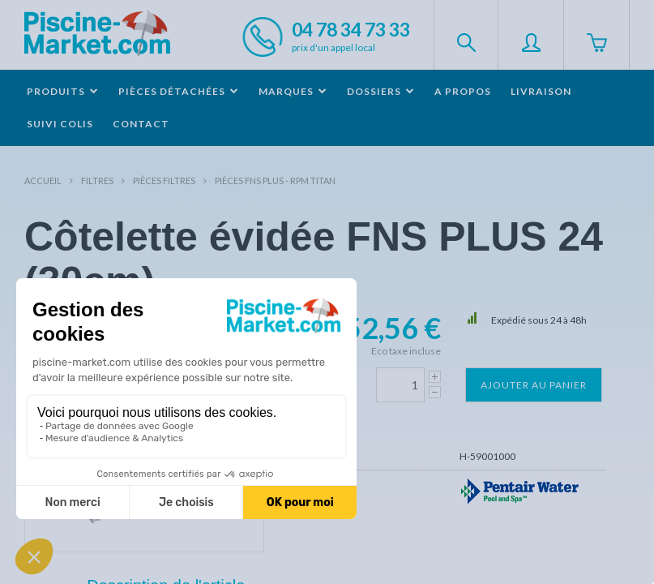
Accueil (43, 180)
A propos (462, 91)
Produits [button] (63, 91)
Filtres (97, 180)
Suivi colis (60, 124)
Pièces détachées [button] (178, 91)
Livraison (541, 91)
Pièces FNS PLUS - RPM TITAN (275, 180)
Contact (141, 124)
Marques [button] (293, 91)
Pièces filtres (164, 180)
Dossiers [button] (381, 91)
